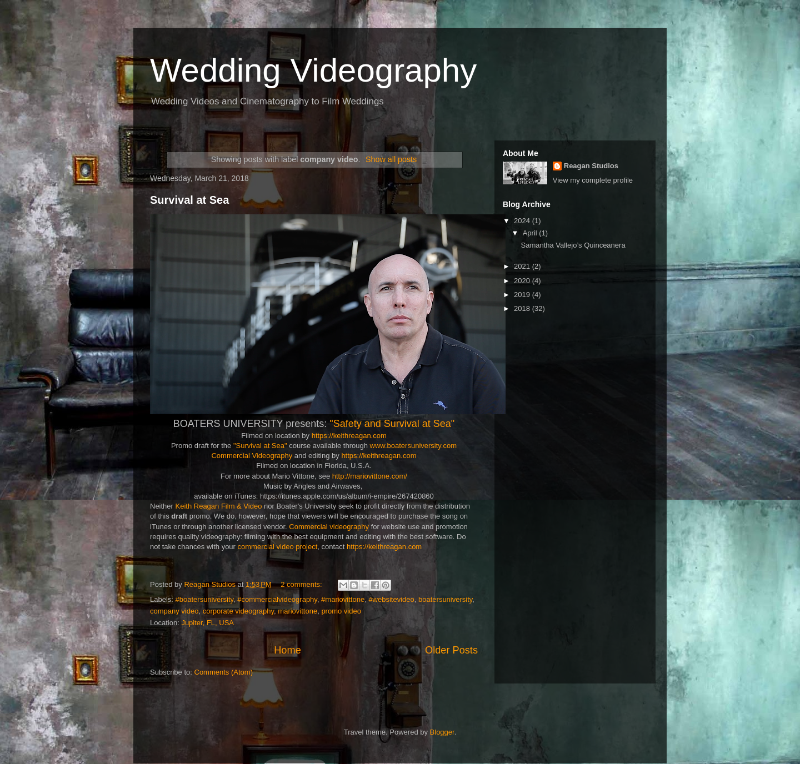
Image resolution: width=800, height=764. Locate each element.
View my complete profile (593, 180)
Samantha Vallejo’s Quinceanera (573, 245)
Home (287, 650)
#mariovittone (342, 599)
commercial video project (278, 546)
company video (174, 611)
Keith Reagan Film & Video (220, 506)
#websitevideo (391, 599)
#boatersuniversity (205, 599)
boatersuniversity (445, 599)
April (531, 233)
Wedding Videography (313, 70)
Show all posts (391, 159)
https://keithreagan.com (349, 435)
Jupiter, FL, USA (207, 623)
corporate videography (238, 611)
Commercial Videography (251, 455)
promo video (341, 611)
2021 (523, 266)
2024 (523, 221)
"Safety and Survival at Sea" (391, 423)
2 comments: (302, 584)
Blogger (442, 732)
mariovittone (297, 611)
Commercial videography (329, 526)
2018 (523, 308)
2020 (523, 281)
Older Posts (451, 650)
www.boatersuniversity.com (413, 445)
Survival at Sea (189, 200)
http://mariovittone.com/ (369, 476)
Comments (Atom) (223, 672)
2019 (523, 294)
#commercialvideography (277, 599)
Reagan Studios (591, 166)
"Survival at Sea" (260, 445)
